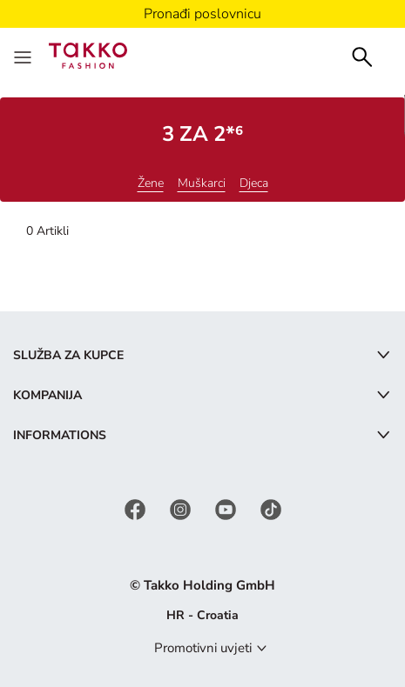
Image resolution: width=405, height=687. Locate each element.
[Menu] (24, 55)
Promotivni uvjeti (203, 648)
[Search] (362, 55)
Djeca (254, 183)
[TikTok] (270, 508)
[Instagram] (182, 508)
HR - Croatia (202, 615)
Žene (151, 183)
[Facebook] (137, 508)
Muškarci (202, 183)
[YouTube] (227, 508)
